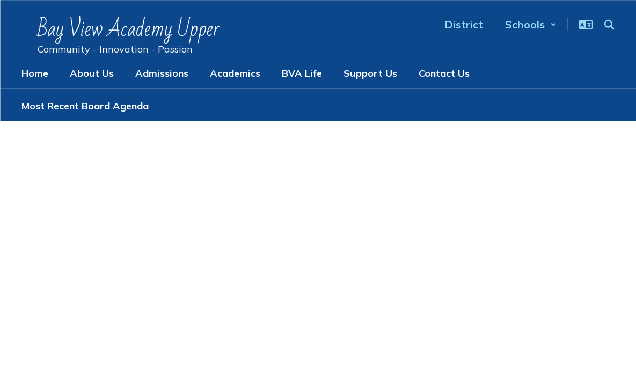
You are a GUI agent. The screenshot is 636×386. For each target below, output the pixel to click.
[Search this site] (609, 24)
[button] (531, 24)
